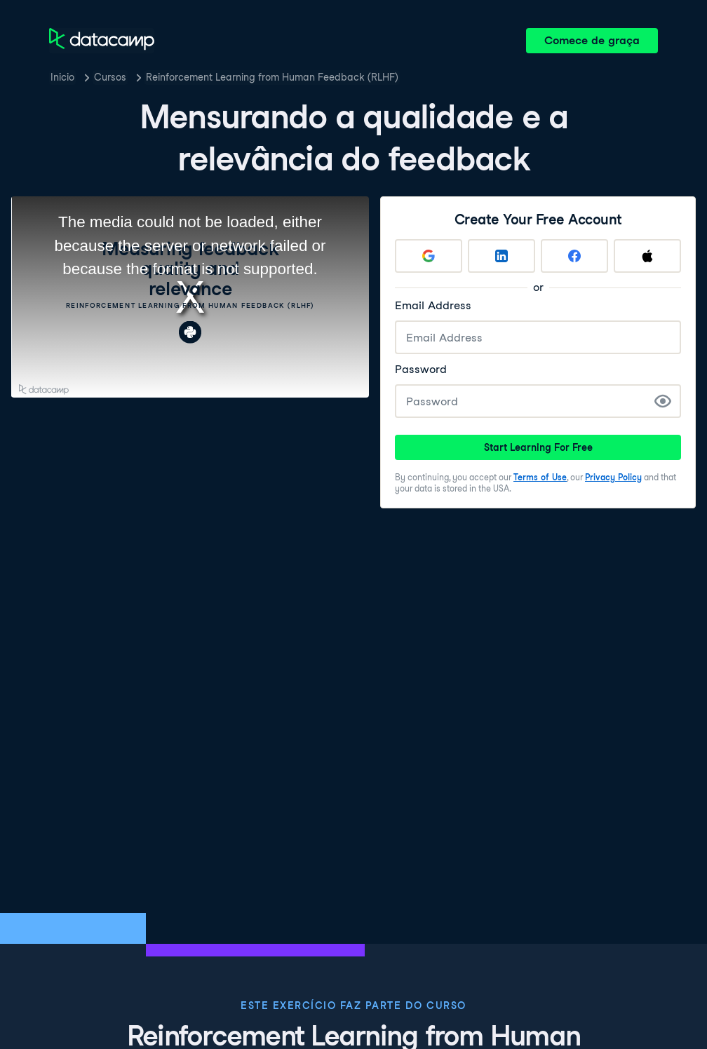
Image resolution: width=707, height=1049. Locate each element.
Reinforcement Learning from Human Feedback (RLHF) (272, 77)
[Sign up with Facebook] (574, 256)
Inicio (62, 77)
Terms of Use (540, 477)
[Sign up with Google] (428, 256)
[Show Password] (662, 401)
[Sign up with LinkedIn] (501, 256)
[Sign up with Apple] (647, 256)
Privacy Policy (613, 477)
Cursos (110, 77)
